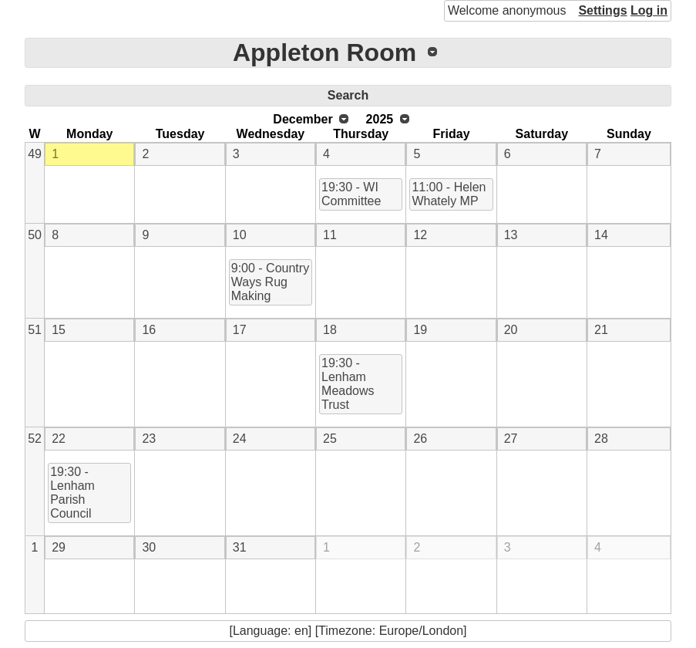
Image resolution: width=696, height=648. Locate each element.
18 (330, 329)
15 (59, 329)
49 (35, 153)
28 (601, 438)
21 (601, 329)
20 (511, 329)
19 (420, 329)
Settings (602, 10)
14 (601, 234)
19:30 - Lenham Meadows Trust (347, 383)
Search (348, 95)
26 (420, 438)
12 (420, 234)
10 (240, 234)
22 (59, 438)
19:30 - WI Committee (351, 194)
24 (240, 438)
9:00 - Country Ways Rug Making (270, 282)
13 (511, 234)
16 (149, 329)
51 (35, 329)
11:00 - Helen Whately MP (449, 194)
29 (59, 547)
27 (511, 438)
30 (149, 547)
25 (330, 438)
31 (240, 547)
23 (149, 438)
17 (240, 329)
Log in (648, 10)
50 (35, 234)
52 (35, 438)
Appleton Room (324, 52)
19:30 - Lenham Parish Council (72, 492)
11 (330, 234)
